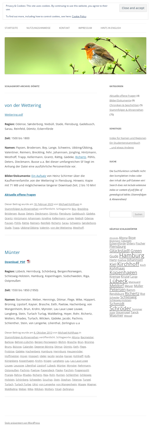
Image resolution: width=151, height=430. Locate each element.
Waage (82, 384)
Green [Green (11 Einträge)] (136, 250)
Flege (83, 346)
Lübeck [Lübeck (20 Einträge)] (119, 281)
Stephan (66, 379)
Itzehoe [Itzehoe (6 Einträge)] (122, 260)
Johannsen (34, 218)
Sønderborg (89, 223)
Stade (8, 227)
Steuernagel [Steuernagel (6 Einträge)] (123, 312)
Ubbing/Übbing (30, 227)
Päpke (59, 370)
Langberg (58, 361)
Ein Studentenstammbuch (125, 143)
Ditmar (58, 346)
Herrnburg (59, 351)
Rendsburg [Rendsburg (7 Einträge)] (117, 294)
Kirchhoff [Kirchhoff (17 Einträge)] (128, 263)
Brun (80, 342)
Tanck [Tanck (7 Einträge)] (135, 312)
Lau (67, 361)
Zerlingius (68, 389)
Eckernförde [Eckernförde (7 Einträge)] (118, 243)
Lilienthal (30, 365)
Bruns (8, 346)
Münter (12, 252)
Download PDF (15, 262)
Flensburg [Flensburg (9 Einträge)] (118, 246)
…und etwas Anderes (122, 147)
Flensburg (65, 213)
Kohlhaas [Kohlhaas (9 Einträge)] (117, 268)
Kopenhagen (26, 361)
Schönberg (22, 379)
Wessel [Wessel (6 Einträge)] (128, 315)
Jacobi (51, 356)
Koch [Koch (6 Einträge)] (143, 265)
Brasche (71, 342)
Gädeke (90, 213)
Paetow (35, 370)
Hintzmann (20, 218)
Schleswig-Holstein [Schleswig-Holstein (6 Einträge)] (120, 300)
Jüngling (46, 218)
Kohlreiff (78, 356)
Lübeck (51, 365)
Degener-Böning (43, 346)
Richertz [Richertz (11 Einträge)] (132, 293)
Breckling (82, 209)
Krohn (38, 361)
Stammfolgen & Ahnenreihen (22, 209)
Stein (57, 379)
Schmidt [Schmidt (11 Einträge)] (117, 303)
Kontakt (64, 28)
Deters (30, 213)
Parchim (69, 370)
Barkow (9, 342)
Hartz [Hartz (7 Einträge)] (113, 260)
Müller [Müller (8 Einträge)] (138, 286)
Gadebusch (78, 213)
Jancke (59, 356)
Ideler (43, 356)
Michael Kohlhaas (69, 204)
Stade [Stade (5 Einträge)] (112, 312)
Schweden (35, 379)
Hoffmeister (12, 356)
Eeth (76, 346)
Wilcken (38, 389)
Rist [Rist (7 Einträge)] (142, 294)
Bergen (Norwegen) (46, 342)
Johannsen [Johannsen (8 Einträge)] (135, 260)
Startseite (11, 28)
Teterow (77, 379)
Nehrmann (84, 365)
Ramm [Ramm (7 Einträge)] (130, 290)
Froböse (9, 351)
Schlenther (72, 375)
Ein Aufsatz (38, 176)
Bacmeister (87, 337)
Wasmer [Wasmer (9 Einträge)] (116, 315)
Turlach (9, 384)
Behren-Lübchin (24, 342)
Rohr (52, 375)
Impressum (85, 28)
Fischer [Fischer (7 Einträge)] (140, 243)
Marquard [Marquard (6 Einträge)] (134, 282)
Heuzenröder (75, 351)
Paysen (9, 223)
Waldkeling (11, 389)
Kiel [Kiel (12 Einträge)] (113, 264)
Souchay (48, 379)
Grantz (9, 218)
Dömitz (53, 213)
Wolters (49, 389)
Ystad (58, 389)
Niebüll (79, 218)
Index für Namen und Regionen (128, 138)
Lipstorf (41, 365)
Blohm (62, 342)
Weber (22, 389)
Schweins (75, 223)
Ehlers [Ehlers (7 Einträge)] (131, 243)
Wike (30, 389)
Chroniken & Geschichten (124, 105)
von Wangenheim (66, 384)
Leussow (19, 365)
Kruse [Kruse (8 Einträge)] (125, 276)
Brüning (89, 342)
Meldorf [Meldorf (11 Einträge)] (117, 285)
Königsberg (11, 361)
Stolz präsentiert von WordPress (22, 423)
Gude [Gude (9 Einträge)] (114, 256)
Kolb (87, 356)
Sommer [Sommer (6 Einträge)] (137, 309)
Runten (60, 375)
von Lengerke (47, 384)
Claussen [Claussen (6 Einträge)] (126, 240)
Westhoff (78, 227)
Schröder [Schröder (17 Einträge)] (120, 308)
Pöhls (17, 223)
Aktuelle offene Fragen (123, 95)
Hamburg (46, 351)
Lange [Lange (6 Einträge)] (133, 276)
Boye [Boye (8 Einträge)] (132, 237)
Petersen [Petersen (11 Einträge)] (118, 289)
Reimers (35, 223)
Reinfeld (45, 223)
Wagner (91, 384)
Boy (74, 209)
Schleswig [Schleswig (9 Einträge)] (128, 297)
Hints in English (111, 28)
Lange (70, 218)
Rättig (25, 223)
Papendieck (47, 370)
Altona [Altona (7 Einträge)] (123, 238)
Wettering (11, 114)
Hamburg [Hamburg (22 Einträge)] (131, 255)
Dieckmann (41, 213)
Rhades (27, 375)
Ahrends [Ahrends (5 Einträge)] (114, 238)
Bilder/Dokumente (120, 100)
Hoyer (23, 356)
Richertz (80, 157)
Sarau (65, 223)
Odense (88, 218)
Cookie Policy (79, 16)
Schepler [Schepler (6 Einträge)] (115, 297)
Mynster (72, 365)
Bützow (17, 346)
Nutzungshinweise (39, 28)
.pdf (20, 114)
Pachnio (24, 370)
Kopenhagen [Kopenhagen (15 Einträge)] (123, 272)
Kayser (68, 356)
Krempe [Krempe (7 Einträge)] (115, 276)
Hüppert (34, 356)
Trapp (16, 227)
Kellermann (58, 218)
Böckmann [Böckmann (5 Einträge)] (115, 240)
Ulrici (35, 384)
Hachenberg (33, 351)
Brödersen (11, 213)
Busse (21, 213)
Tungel (87, 379)
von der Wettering (23, 105)
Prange (9, 375)
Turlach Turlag (23, 384)
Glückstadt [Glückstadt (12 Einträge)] (120, 250)
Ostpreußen (12, 370)
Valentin (44, 227)
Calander (28, 346)
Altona (75, 337)
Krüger (48, 361)
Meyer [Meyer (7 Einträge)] (129, 286)
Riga (45, 375)
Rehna (18, 375)
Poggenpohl (82, 370)
